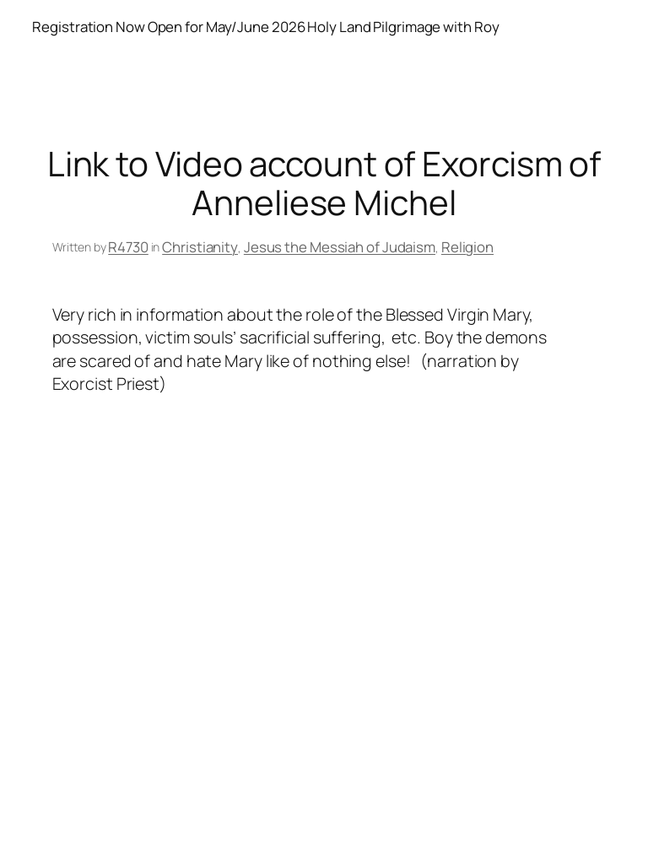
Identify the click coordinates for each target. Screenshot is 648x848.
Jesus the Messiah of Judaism (339, 247)
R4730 (128, 247)
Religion (467, 247)
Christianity (200, 247)
